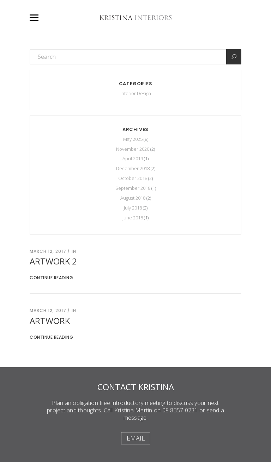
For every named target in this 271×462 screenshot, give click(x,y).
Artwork (50, 320)
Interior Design (135, 93)
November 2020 (132, 149)
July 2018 (133, 208)
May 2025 (133, 139)
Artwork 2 (53, 261)
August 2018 (132, 198)
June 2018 (132, 217)
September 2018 (132, 188)
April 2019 (132, 158)
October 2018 (132, 178)
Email (136, 438)
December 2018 (133, 168)
